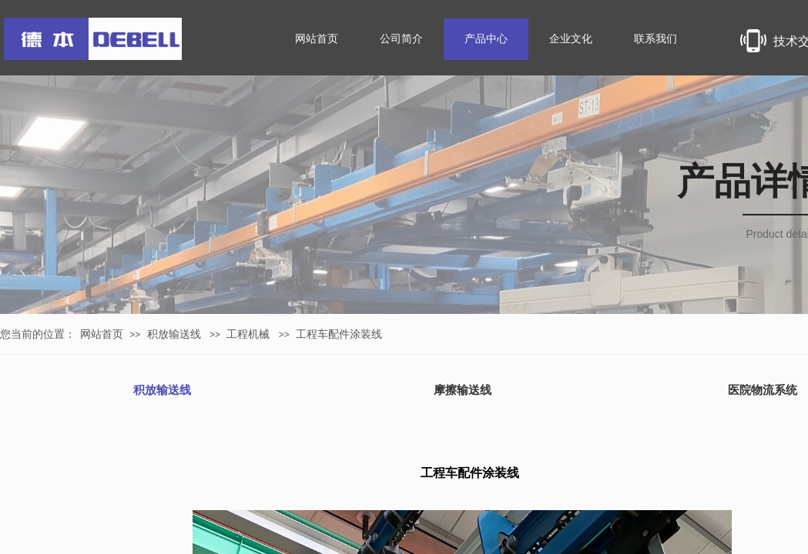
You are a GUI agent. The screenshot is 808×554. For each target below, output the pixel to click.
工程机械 (248, 334)
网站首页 (101, 334)
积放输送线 (174, 334)
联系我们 (655, 39)
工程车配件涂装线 (339, 334)
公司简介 (401, 39)
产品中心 (486, 39)
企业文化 (570, 39)
